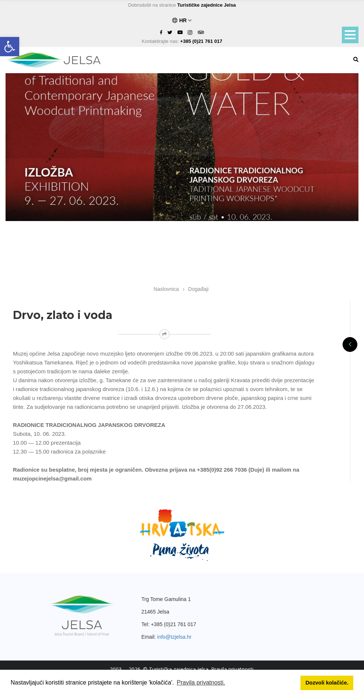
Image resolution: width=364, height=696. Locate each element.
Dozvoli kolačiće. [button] (327, 683)
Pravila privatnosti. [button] (201, 682)
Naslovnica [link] (166, 289)
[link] (9, 46)
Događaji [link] (198, 289)
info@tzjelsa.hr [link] (174, 637)
